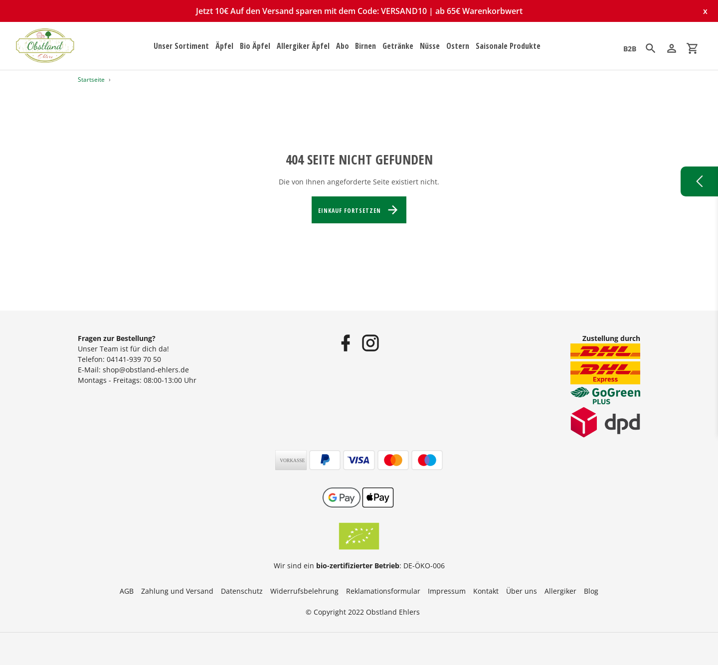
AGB (127, 591)
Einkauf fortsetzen (358, 210)
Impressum (447, 591)
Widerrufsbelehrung (304, 591)
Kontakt (486, 591)
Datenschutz (242, 591)
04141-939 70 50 (134, 359)
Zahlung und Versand (177, 591)
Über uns (521, 591)
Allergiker (560, 591)
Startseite (91, 79)
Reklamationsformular (383, 591)
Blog (591, 591)
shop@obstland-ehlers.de (146, 369)
